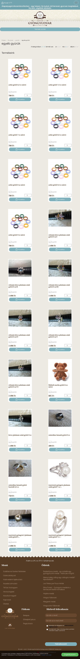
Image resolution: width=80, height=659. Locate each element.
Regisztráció (28, 624)
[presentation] (62, 637)
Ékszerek (10, 40)
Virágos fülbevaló (50, 598)
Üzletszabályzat (9, 575)
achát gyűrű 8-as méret (17, 185)
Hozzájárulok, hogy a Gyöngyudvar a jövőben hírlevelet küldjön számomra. (60, 629)
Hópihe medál (48, 594)
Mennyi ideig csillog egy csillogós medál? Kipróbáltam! (59, 578)
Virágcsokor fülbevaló (51, 606)
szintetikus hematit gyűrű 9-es (59, 435)
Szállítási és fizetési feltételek (14, 571)
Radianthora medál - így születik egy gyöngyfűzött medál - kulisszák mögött (58, 572)
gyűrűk (17, 40)
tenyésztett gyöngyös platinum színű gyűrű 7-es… (59, 486)
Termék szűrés (40, 29)
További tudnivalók (46, 655)
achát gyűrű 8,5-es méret (57, 135)
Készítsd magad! (9, 596)
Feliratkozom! (61, 644)
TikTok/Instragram (10, 588)
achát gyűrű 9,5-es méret (57, 185)
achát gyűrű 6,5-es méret (17, 85)
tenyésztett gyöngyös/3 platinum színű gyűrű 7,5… (60, 536)
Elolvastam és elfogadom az (60, 626)
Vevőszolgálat (8, 592)
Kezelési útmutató (10, 584)
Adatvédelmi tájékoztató (12, 580)
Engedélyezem (70, 654)
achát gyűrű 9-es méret (17, 235)
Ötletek (6, 604)
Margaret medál (49, 602)
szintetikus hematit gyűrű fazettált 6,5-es (18, 486)
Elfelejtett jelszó (29, 619)
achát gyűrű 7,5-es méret (57, 85)
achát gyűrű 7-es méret (17, 135)
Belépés (26, 615)
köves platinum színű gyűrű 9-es (20, 435)
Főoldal (4, 40)
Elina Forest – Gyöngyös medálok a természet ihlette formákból (56, 588)
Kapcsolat (7, 600)
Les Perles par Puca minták (53, 583)
